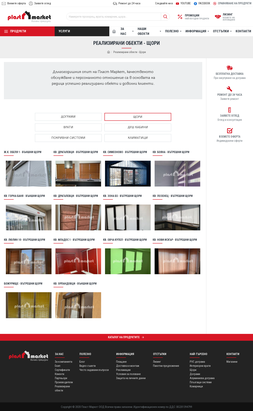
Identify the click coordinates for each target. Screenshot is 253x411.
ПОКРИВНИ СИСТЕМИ (68, 138)
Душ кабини (138, 127)
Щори (137, 117)
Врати (68, 127)
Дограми (68, 117)
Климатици (138, 138)
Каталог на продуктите (124, 337)
